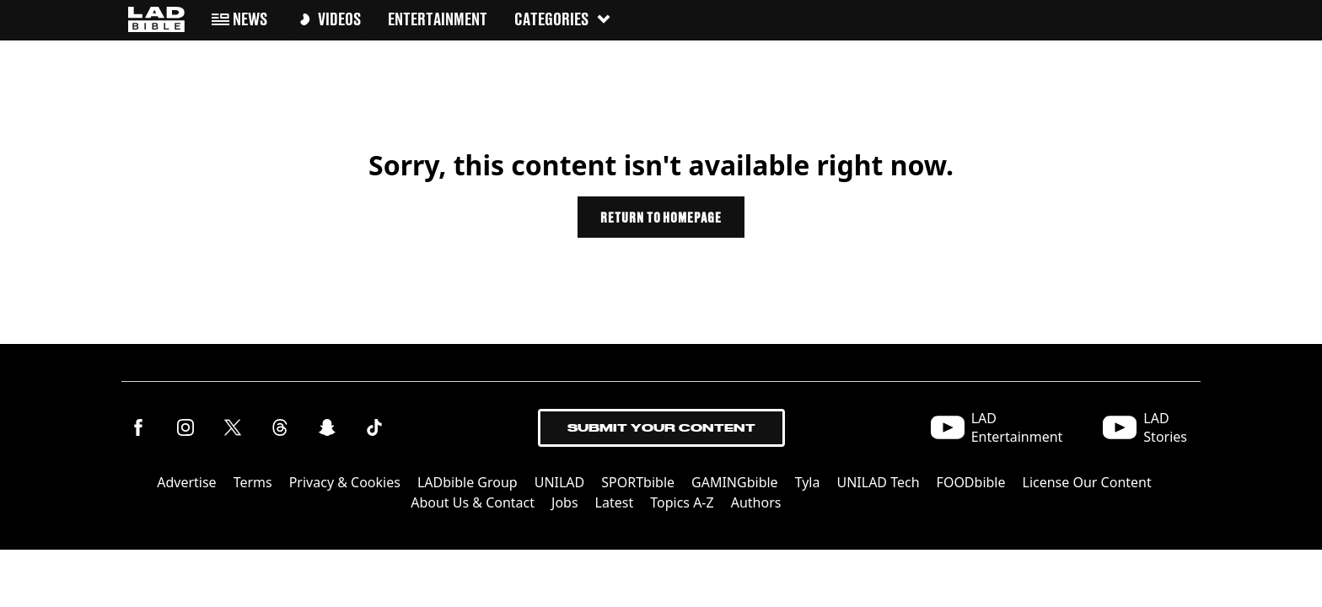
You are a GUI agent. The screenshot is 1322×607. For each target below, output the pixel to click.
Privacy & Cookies (344, 482)
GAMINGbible (734, 482)
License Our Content (1087, 482)
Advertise (186, 482)
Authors (756, 502)
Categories (563, 19)
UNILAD (560, 482)
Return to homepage (661, 217)
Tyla (807, 482)
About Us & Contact (473, 502)
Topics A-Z (681, 502)
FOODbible (971, 482)
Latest (614, 502)
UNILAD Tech (877, 482)
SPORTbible (637, 482)
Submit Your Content (661, 428)
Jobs (564, 502)
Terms (253, 482)
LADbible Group (467, 482)
